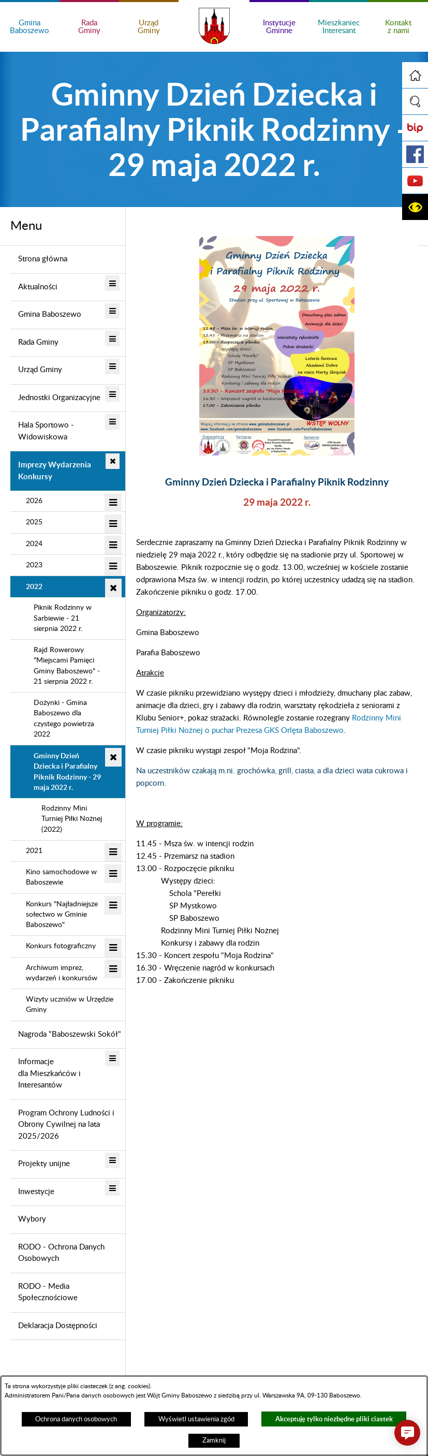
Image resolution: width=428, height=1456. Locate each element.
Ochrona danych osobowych (76, 1419)
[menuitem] (67, 260)
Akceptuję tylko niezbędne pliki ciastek (334, 1419)
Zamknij (214, 1440)
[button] (415, 101)
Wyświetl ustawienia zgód (196, 1419)
